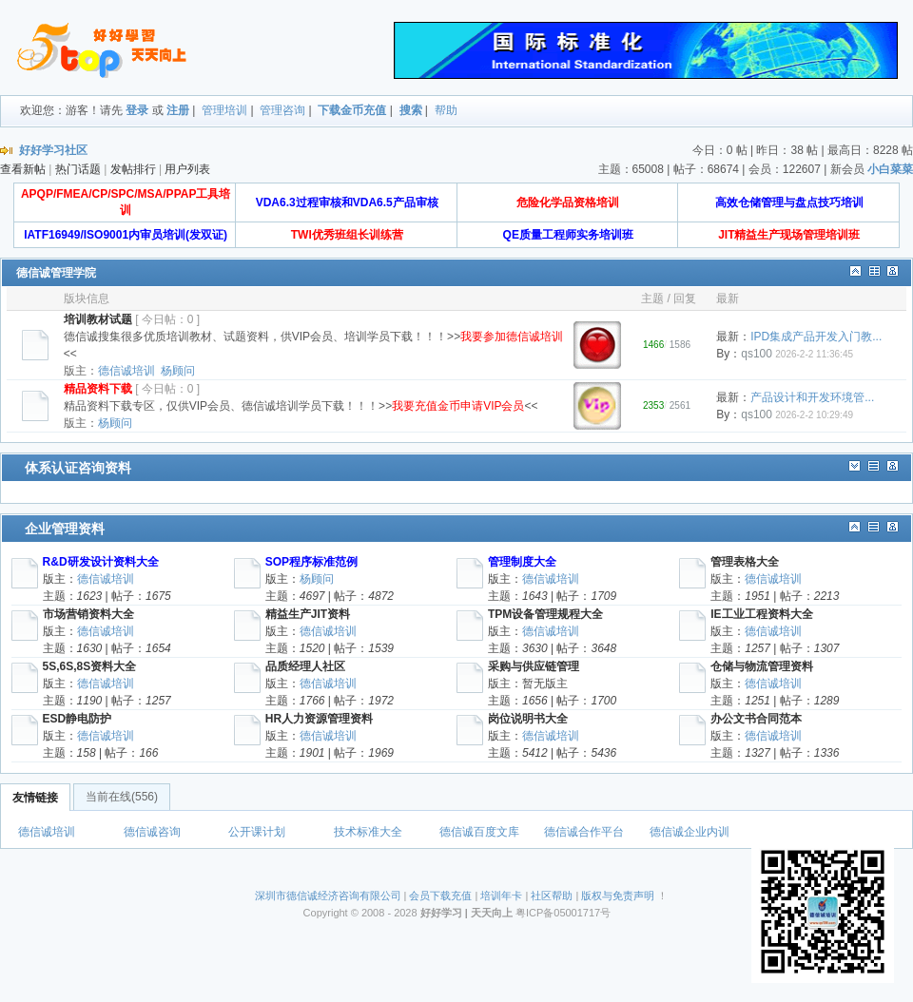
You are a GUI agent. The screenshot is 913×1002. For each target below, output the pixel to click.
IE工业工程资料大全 (761, 614)
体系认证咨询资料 (78, 467)
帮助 (446, 110)
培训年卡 (501, 895)
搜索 (410, 110)
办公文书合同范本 (756, 718)
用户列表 (187, 169)
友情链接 (35, 797)
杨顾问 (178, 370)
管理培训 (224, 110)
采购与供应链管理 (533, 666)
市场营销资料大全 (88, 614)
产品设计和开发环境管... (812, 397)
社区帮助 (552, 895)
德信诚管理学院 (56, 272)
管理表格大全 (744, 561)
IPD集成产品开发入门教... (816, 336)
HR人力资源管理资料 (319, 718)
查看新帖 (23, 169)
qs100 (756, 353)
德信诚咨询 (152, 831)
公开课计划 (256, 831)
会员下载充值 (440, 895)
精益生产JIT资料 (307, 614)
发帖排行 (133, 169)
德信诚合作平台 (584, 831)
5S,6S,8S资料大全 (90, 666)
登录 (137, 110)
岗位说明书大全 (528, 718)
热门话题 (78, 169)
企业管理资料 (65, 528)
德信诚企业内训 (689, 831)
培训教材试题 (98, 319)
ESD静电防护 (77, 718)
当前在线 (122, 796)
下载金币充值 (352, 110)
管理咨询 (282, 110)
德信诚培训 (126, 370)
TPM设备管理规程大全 (545, 614)
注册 (177, 110)
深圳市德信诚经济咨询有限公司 (328, 895)
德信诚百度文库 (479, 831)
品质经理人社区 (305, 666)
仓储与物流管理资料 (761, 666)
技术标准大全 (368, 831)
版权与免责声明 (617, 895)
